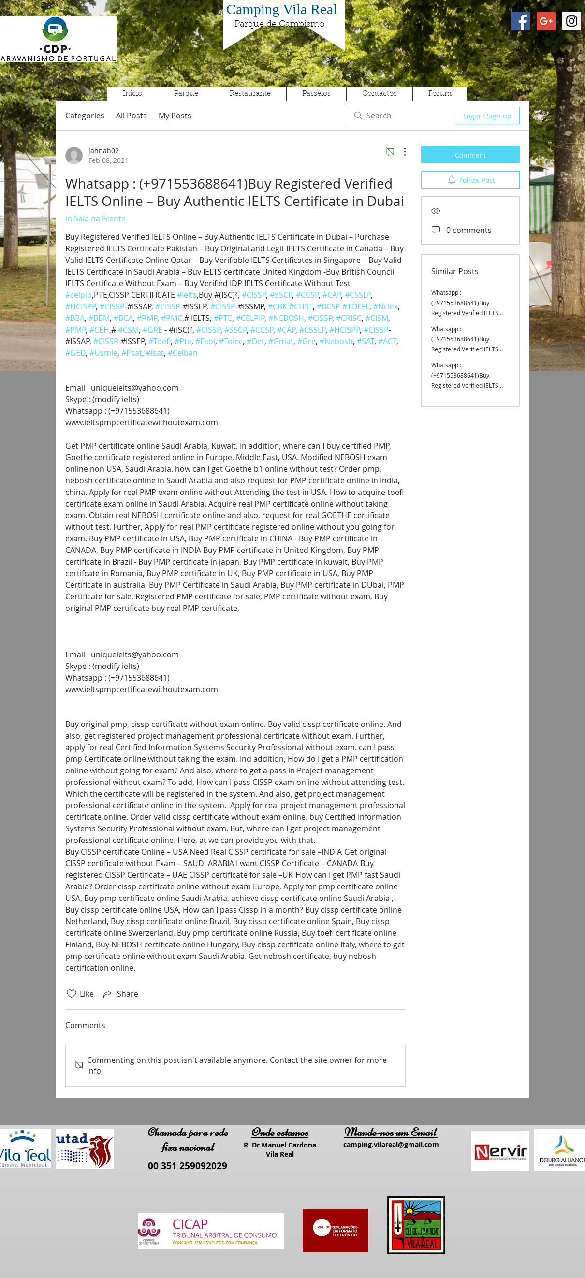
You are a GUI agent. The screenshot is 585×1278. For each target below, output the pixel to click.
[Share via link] (120, 994)
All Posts (131, 115)
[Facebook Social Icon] (520, 21)
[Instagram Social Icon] (571, 21)
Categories (84, 115)
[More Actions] (400, 152)
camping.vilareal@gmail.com (391, 1144)
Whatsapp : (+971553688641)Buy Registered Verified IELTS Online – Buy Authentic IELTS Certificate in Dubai (469, 313)
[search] (396, 115)
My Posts (175, 115)
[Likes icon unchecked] (71, 994)
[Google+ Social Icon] (546, 21)
